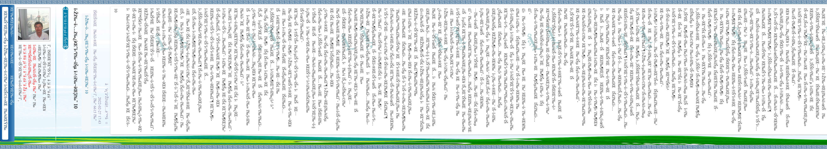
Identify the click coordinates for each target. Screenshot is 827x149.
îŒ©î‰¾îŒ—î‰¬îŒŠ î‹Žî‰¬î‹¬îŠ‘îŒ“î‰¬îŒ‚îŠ (12, 56)
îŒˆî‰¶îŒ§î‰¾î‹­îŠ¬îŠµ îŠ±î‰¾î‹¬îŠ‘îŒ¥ (12, 22)
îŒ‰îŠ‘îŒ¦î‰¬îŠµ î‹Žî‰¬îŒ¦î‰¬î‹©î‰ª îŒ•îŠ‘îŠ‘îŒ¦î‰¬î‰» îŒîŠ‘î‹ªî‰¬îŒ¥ (12, 90)
